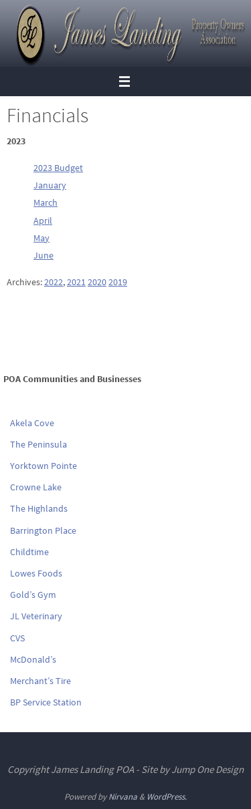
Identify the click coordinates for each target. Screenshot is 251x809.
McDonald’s (33, 659)
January (49, 185)
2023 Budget (58, 168)
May (41, 238)
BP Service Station (46, 702)
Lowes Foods (36, 573)
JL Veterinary (36, 616)
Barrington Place (43, 530)
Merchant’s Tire (40, 681)
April (42, 220)
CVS (17, 638)
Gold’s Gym (33, 595)
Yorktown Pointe (43, 466)
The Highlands (39, 508)
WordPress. (167, 796)
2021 (76, 282)
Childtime (29, 552)
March (45, 202)
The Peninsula (38, 444)
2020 (97, 282)
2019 (117, 282)
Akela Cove (32, 423)
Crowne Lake (36, 487)
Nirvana (122, 796)
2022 (53, 282)
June (43, 255)
